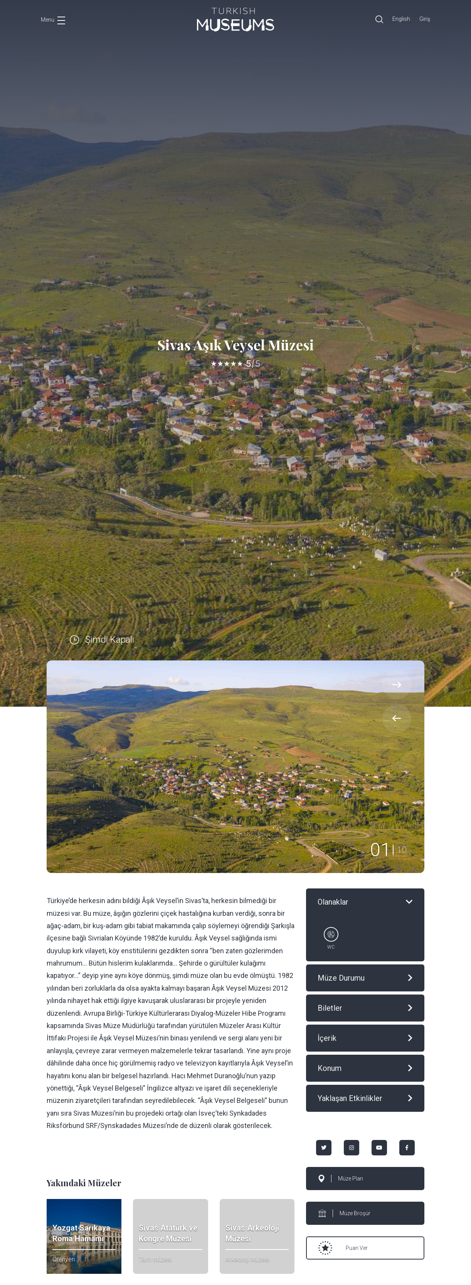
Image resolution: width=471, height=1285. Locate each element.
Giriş (424, 19)
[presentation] (396, 718)
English (401, 19)
